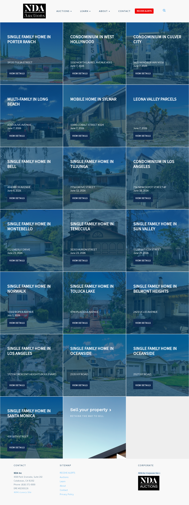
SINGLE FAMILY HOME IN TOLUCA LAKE (92, 288)
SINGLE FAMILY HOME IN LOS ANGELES (29, 351)
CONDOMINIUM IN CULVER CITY (157, 39)
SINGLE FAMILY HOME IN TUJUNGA (92, 164)
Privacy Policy (67, 494)
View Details (17, 73)
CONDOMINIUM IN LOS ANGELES (153, 164)
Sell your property (90, 409)
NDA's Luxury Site (22, 492)
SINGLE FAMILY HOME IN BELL (29, 164)
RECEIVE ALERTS (144, 11)
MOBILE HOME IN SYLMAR (93, 99)
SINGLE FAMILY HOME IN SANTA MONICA (29, 413)
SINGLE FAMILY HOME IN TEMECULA (92, 226)
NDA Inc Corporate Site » (149, 473)
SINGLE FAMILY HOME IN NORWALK (29, 288)
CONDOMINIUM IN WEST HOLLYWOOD (92, 39)
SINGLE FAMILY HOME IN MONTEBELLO (29, 226)
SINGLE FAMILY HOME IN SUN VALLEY (155, 226)
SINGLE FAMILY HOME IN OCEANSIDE (92, 351)
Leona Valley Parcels (154, 99)
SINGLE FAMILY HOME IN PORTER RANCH (29, 39)
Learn (85, 11)
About (104, 11)
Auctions (64, 11)
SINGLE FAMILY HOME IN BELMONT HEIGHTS (155, 288)
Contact (124, 11)
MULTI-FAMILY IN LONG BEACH (27, 101)
